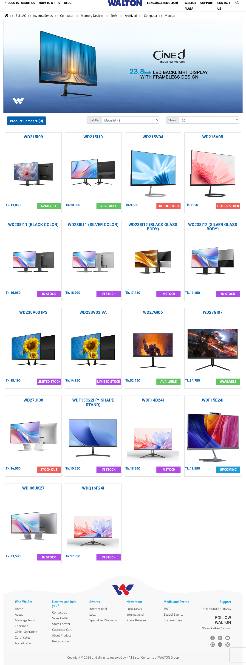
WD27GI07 (213, 312)
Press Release (136, 620)
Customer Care (62, 629)
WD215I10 (93, 136)
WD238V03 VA (93, 312)
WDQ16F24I (93, 488)
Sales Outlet (60, 618)
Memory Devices (92, 15)
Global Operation (26, 631)
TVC (166, 608)
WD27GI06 (153, 312)
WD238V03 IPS (33, 312)
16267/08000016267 (216, 608)
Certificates (23, 637)
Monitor (170, 15)
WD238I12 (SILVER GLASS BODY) (212, 226)
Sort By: (94, 120)
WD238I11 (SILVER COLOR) (93, 224)
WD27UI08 (33, 400)
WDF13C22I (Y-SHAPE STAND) (93, 402)
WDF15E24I (212, 400)
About (19, 614)
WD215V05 (212, 136)
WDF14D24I (153, 400)
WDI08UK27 (33, 488)
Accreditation (24, 643)
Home (19, 608)
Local (92, 614)
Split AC (21, 15)
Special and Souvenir (103, 620)
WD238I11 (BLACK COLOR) (33, 224)
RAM (114, 15)
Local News (134, 608)
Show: (172, 120)
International (98, 608)
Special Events (173, 614)
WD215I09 (33, 136)
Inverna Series (43, 15)
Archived (131, 15)
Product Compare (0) (26, 121)
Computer (67, 15)
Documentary (173, 620)
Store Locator (61, 623)
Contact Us (59, 612)
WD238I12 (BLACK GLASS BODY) (152, 226)
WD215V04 (152, 136)
